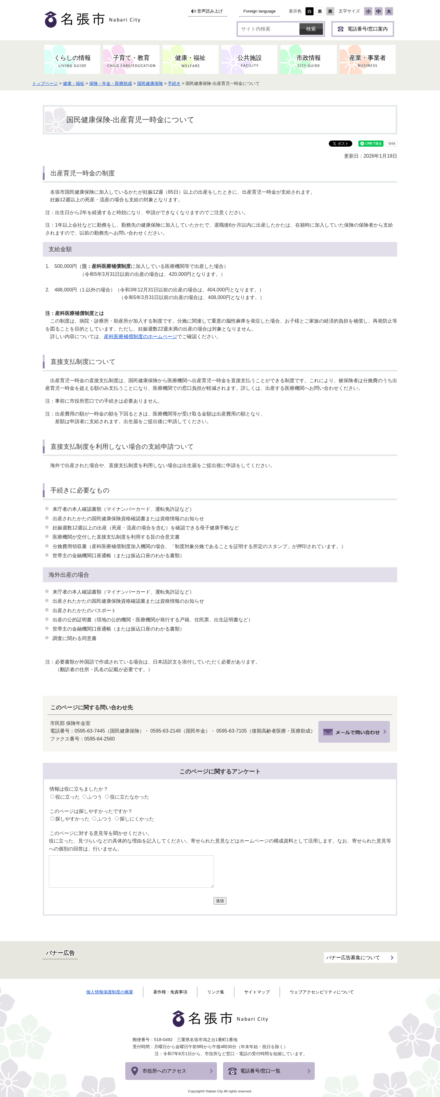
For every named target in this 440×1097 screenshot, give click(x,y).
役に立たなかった (129, 796)
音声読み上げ (210, 11)
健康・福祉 (88, 83)
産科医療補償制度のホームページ (140, 336)
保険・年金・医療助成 (125, 83)
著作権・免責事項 (170, 991)
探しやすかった (72, 818)
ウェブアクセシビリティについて (322, 991)
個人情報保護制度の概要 (109, 991)
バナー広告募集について (353, 955)
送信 (220, 900)
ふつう (94, 796)
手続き (189, 83)
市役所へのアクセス (164, 1070)
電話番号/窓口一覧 (260, 1070)
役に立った (67, 796)
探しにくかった (137, 818)
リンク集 (215, 991)
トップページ (60, 83)
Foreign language (260, 11)
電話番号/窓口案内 (367, 28)
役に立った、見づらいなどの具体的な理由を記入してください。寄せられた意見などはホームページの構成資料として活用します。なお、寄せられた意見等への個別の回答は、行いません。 (220, 844)
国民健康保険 (165, 83)
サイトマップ (257, 991)
